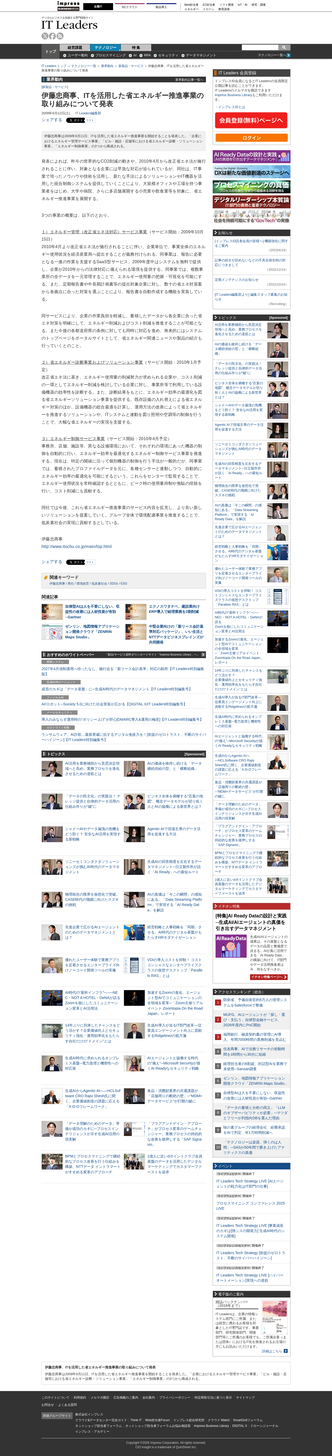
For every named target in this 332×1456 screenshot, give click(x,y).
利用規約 (80, 1397)
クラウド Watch (219, 1420)
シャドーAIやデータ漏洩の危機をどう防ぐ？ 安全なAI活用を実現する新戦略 (93, 834)
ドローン (208, 9)
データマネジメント (201, 55)
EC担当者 (209, 4)
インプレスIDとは (231, 107)
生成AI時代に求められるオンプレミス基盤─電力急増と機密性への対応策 (92, 1063)
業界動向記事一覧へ (189, 79)
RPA (147, 55)
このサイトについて (56, 1397)
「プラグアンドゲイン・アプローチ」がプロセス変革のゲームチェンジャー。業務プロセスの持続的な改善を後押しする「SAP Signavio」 (174, 1134)
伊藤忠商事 (57, 583)
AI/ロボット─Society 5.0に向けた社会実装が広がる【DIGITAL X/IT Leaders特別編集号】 (114, 704)
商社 (71, 583)
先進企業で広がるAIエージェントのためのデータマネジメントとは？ (92, 932)
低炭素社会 (99, 583)
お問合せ (48, 1405)
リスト (90, 120)
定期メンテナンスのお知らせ (237, 280)
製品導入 (161, 7)
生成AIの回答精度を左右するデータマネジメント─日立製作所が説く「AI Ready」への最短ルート (174, 866)
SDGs (114, 583)
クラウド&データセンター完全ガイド (101, 1420)
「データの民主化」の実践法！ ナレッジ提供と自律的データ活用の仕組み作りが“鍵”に (93, 801)
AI (134, 55)
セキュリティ (168, 55)
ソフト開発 (226, 4)
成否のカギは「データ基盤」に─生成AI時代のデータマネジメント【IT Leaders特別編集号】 (117, 689)
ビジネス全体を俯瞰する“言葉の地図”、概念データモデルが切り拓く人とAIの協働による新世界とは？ (175, 801)
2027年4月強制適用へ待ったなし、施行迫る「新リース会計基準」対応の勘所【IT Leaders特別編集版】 (123, 671)
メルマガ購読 (100, 1397)
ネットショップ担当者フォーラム (98, 1426)
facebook (52, 35)
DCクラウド (129, 7)
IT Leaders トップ (54, 66)
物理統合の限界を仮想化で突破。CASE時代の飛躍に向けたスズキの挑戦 (92, 899)
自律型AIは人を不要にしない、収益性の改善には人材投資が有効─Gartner (92, 611)
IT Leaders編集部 (88, 113)
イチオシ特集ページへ (268, 976)
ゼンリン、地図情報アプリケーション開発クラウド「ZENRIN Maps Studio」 (92, 631)
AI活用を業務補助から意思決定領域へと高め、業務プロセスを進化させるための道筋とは (92, 768)
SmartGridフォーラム (248, 1420)
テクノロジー (105, 47)
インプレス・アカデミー (92, 1431)
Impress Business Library (233, 95)
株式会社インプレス (89, 1414)
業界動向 (107, 66)
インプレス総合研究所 (188, 1420)
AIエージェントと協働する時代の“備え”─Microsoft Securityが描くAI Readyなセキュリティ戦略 (173, 1063)
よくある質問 (67, 1405)
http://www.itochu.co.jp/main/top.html (77, 546)
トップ (50, 51)
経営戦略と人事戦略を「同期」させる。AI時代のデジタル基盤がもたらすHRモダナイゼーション (174, 932)
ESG (124, 583)
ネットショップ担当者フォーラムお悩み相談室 (158, 1426)
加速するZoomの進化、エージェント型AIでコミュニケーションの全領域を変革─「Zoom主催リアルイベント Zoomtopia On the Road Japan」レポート (175, 1003)
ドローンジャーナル (264, 1426)
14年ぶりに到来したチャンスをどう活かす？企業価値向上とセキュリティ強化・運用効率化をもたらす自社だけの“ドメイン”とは (238, 680)
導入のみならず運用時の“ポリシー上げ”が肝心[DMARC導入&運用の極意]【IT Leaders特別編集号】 (122, 719)
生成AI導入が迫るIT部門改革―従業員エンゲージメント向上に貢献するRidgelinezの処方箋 (174, 1030)
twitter (45, 35)
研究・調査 (259, 4)
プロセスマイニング (110, 55)
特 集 (136, 47)
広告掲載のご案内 (125, 1397)
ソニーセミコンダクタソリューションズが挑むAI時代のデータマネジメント (92, 866)
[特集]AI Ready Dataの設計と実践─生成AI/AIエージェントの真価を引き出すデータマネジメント (251, 922)
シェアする (52, 119)
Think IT (136, 1420)
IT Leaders (70, 24)
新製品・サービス (131, 66)
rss (60, 35)
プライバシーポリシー (174, 1397)
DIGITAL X (239, 1426)
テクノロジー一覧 (83, 66)
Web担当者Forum (157, 1420)
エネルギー (191, 9)
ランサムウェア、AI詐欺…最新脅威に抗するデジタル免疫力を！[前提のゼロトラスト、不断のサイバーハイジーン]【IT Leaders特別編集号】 (124, 737)
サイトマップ (245, 1397)
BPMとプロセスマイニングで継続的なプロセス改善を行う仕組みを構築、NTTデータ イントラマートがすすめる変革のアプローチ (238, 862)
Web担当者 (191, 4)
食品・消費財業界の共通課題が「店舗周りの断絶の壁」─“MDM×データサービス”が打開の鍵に (174, 1096)
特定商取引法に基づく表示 (213, 1397)
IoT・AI (242, 4)
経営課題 (75, 47)
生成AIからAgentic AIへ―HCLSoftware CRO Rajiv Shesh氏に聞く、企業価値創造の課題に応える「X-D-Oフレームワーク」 (238, 765)
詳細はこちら (272, 1351)
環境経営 (83, 583)
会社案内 (148, 1397)
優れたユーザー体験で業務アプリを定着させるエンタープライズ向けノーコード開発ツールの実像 (92, 965)
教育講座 (224, 9)
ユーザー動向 (78, 55)
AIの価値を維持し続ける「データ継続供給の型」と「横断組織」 (238, 348)
